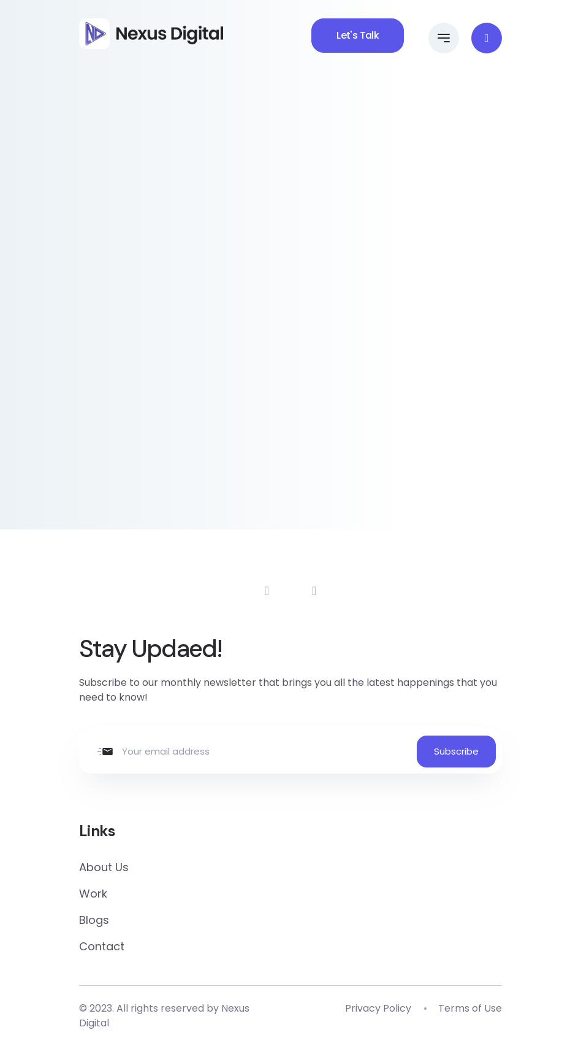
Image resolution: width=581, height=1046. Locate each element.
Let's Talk (357, 35)
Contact (101, 946)
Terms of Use (470, 1008)
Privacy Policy (378, 1008)
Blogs (94, 920)
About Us (104, 867)
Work (93, 893)
